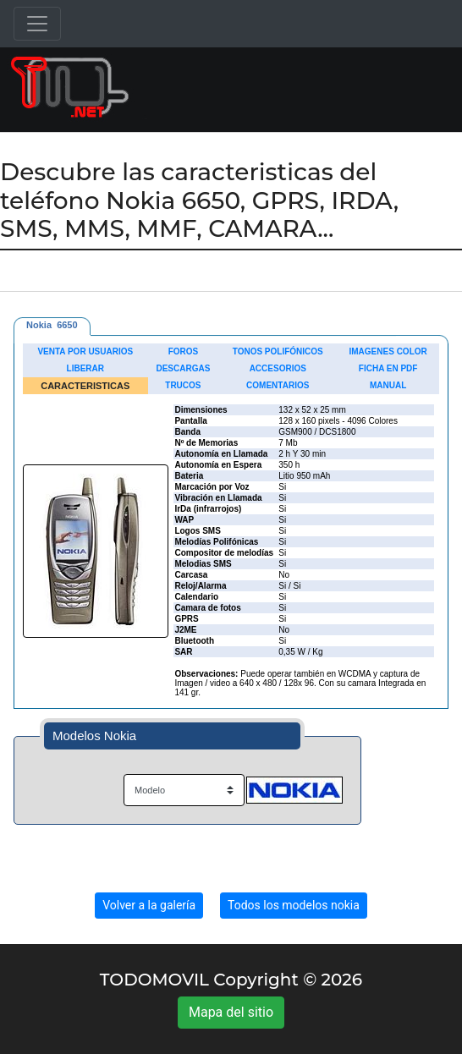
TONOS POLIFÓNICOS (278, 351)
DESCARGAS (183, 368)
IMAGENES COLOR (388, 351)
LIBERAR (85, 368)
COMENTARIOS (277, 385)
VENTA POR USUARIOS (85, 351)
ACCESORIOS (278, 368)
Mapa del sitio (231, 1012)
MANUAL (388, 385)
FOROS (183, 351)
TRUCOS (183, 385)
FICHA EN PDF (388, 368)
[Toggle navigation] (37, 24)
